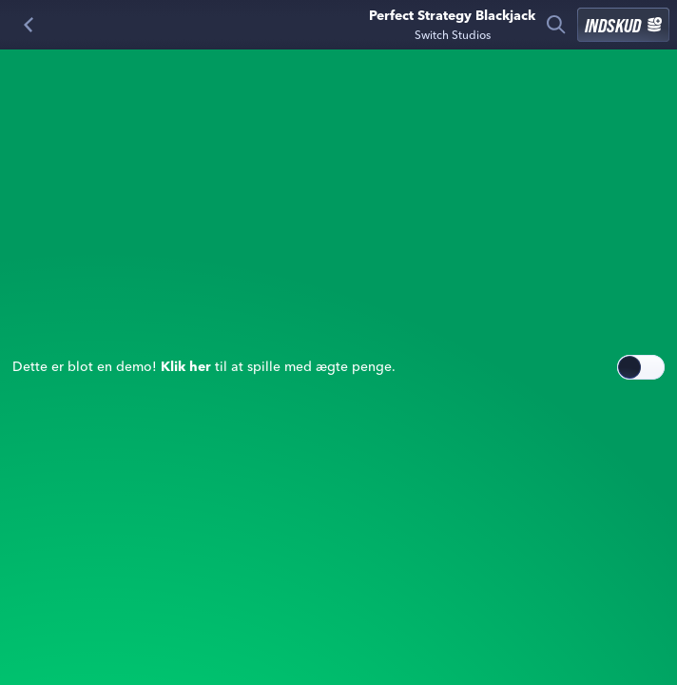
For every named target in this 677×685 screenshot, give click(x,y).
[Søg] (556, 25)
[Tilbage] (28, 25)
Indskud (623, 24)
